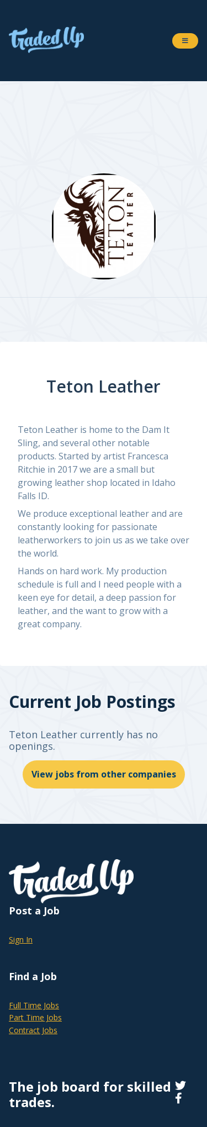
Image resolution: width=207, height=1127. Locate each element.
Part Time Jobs (35, 1017)
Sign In (21, 939)
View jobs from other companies (103, 774)
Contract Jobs (33, 1030)
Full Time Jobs (34, 1005)
